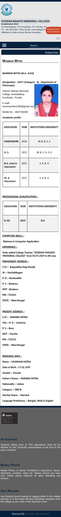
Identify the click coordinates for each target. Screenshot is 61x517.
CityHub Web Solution (37, 513)
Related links (51, 52)
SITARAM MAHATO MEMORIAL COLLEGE (25, 21)
